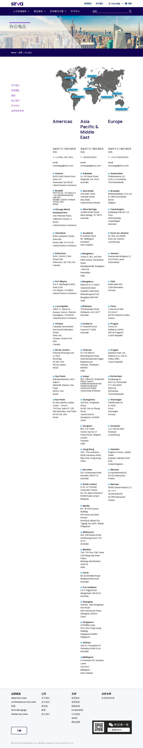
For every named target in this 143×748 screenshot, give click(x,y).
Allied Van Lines (19, 698)
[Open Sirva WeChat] (112, 727)
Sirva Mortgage (18, 710)
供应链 (44, 706)
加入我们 (15, 100)
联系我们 (76, 698)
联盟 (13, 706)
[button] (116, 3)
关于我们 (15, 85)
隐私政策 (76, 706)
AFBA (74, 718)
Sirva (13, 53)
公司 (20, 53)
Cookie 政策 (77, 710)
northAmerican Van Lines (23, 702)
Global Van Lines (19, 714)
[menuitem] (23, 11)
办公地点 (45, 702)
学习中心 (15, 106)
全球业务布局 (17, 111)
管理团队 (15, 90)
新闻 (13, 95)
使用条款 (76, 702)
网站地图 (76, 722)
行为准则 (76, 714)
